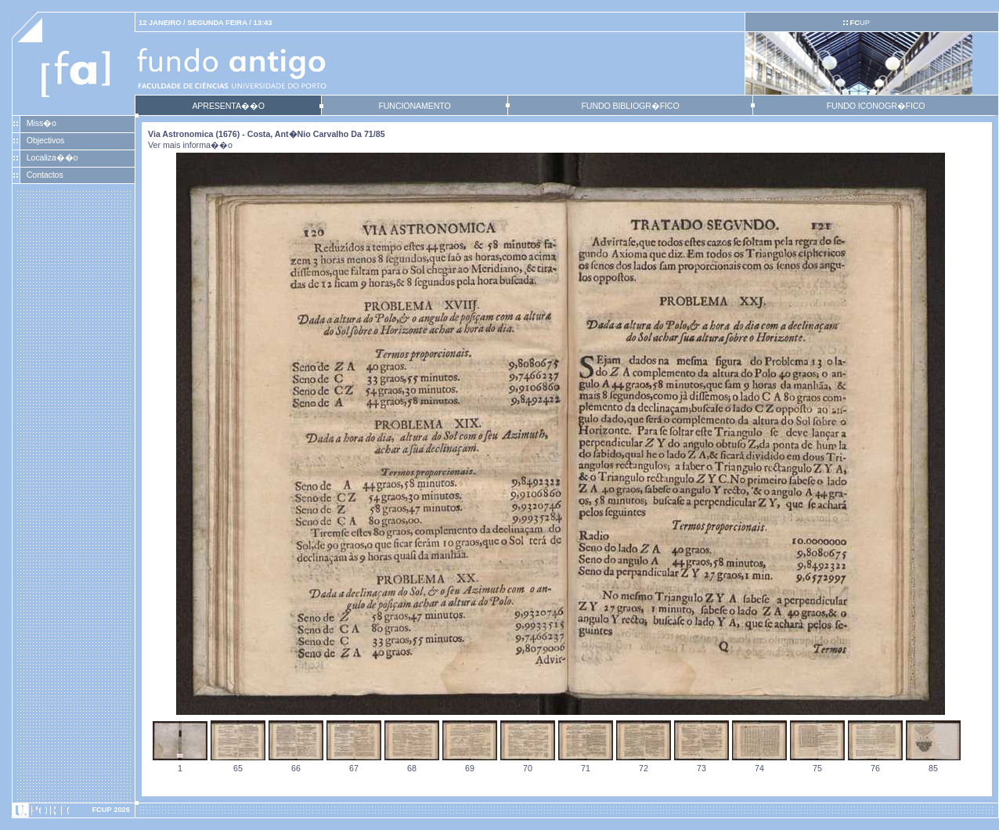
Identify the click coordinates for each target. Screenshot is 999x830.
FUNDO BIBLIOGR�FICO (630, 105)
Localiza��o (52, 157)
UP (859, 23)
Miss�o (41, 123)
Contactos (45, 174)
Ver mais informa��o (190, 145)
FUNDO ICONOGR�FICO (876, 105)
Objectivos (45, 140)
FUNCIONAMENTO (414, 105)
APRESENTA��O (228, 105)
